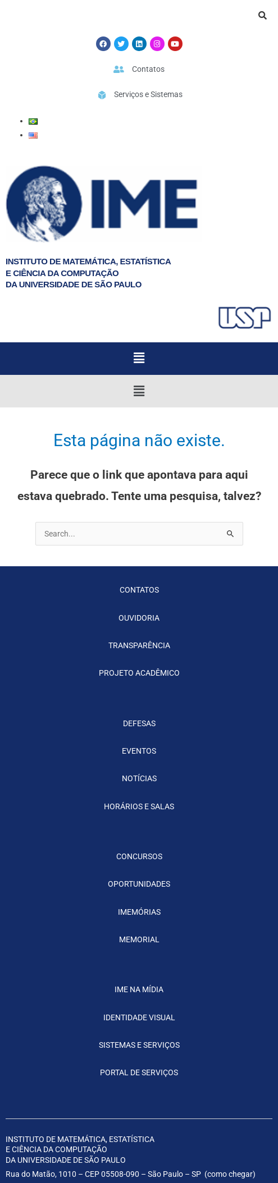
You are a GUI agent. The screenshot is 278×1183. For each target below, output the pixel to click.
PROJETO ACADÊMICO (139, 672)
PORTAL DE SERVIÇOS (139, 1072)
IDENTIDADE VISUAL (139, 1017)
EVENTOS (139, 750)
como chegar (230, 1174)
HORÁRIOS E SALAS (139, 806)
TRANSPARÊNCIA (139, 645)
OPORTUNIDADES (139, 883)
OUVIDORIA (139, 617)
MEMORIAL (139, 939)
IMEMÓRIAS (139, 911)
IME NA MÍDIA (139, 989)
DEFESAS (139, 723)
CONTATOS (139, 589)
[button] (138, 358)
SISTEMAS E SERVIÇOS (139, 1044)
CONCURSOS (139, 856)
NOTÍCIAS (139, 778)
